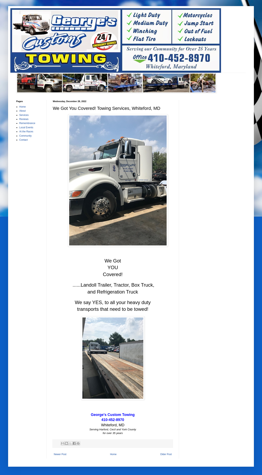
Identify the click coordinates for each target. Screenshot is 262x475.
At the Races (26, 131)
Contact (23, 139)
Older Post (166, 454)
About (22, 110)
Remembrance (27, 123)
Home (113, 454)
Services (24, 115)
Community (25, 135)
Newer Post (60, 454)
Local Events (26, 127)
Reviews (23, 119)
